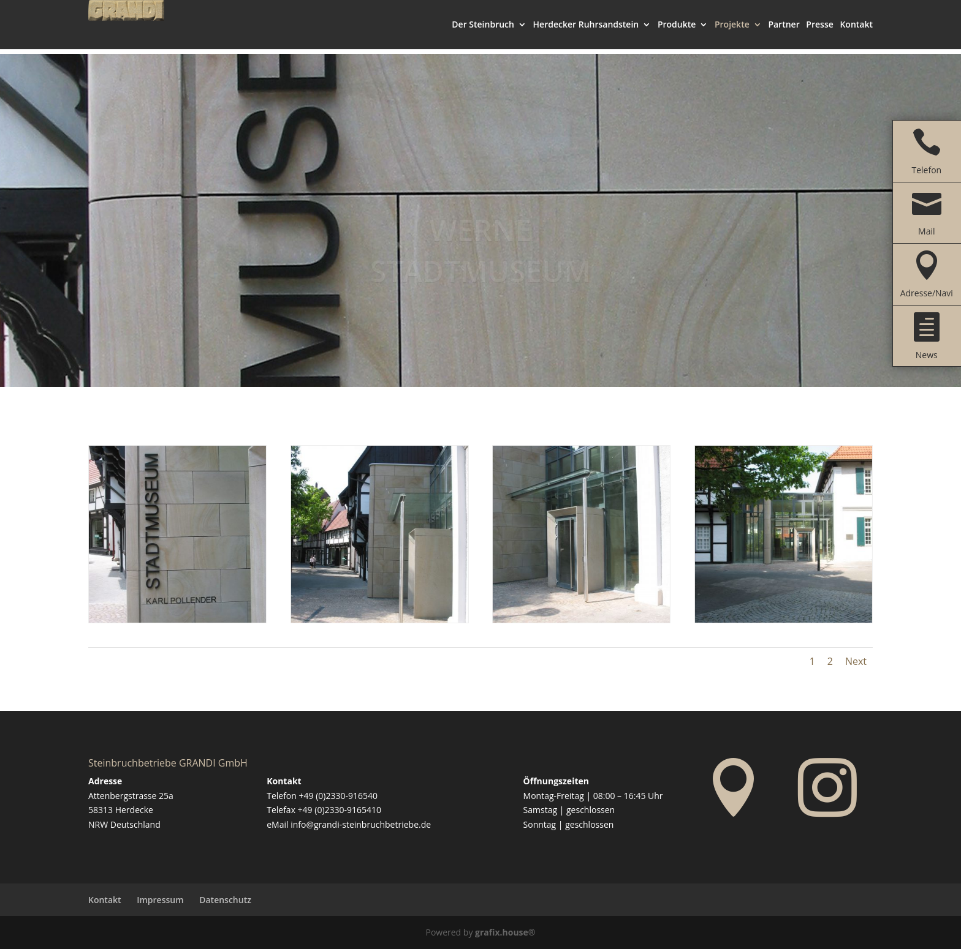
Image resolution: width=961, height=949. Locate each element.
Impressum (160, 900)
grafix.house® (505, 932)
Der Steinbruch (483, 31)
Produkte (677, 31)
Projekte (732, 31)
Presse (819, 31)
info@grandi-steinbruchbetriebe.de (361, 824)
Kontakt (856, 31)
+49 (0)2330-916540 (338, 795)
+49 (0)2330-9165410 (339, 810)
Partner (783, 31)
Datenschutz (225, 900)
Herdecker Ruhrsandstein (586, 31)
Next (856, 661)
